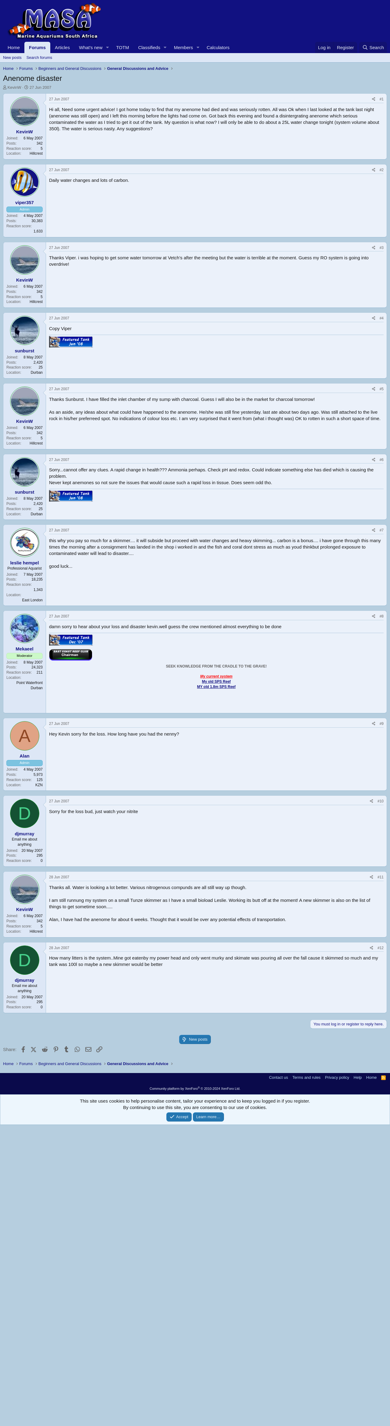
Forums (37, 47)
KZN (39, 1001)
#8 (382, 832)
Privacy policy (337, 1378)
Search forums (39, 57)
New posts (12, 57)
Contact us (278, 1378)
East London (32, 816)
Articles (62, 47)
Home (14, 47)
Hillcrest (36, 239)
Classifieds (149, 47)
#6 (382, 675)
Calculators (218, 47)
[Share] (374, 184)
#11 (381, 1093)
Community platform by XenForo (195, 1390)
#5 (382, 605)
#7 (382, 746)
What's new (90, 47)
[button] (107, 47)
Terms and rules (306, 1378)
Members (183, 47)
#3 (382, 463)
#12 (381, 1163)
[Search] (373, 47)
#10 (381, 1017)
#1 (382, 184)
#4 (382, 534)
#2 (382, 386)
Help (358, 1378)
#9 (382, 939)
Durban (37, 588)
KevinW (14, 87)
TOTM (122, 47)
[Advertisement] (186, 136)
